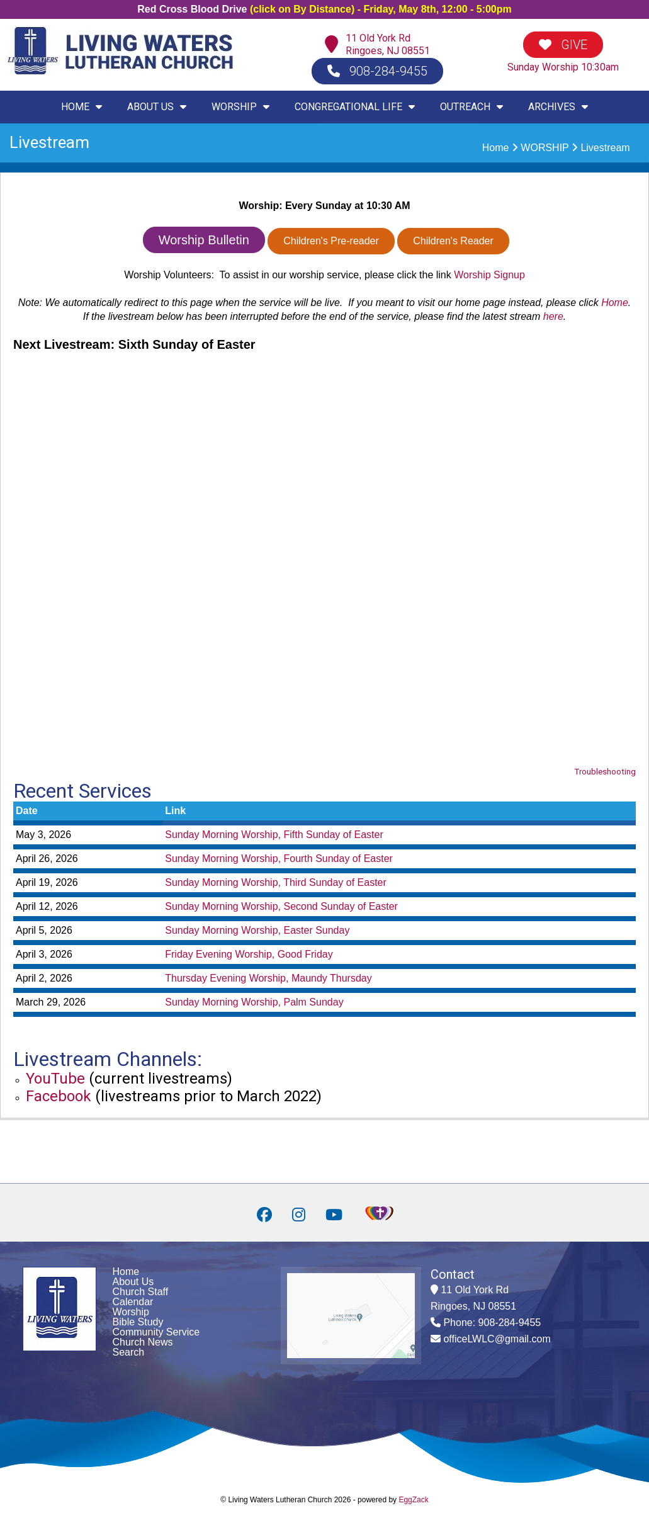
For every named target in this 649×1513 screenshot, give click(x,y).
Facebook (58, 1096)
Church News (143, 1342)
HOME (81, 107)
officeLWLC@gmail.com (496, 1339)
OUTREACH (471, 107)
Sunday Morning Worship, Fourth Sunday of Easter (279, 858)
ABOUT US (156, 107)
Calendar (133, 1301)
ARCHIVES (558, 107)
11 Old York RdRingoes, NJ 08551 (388, 44)
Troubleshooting (605, 771)
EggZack (413, 1499)
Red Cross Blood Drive (192, 9)
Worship (131, 1311)
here (553, 316)
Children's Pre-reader (331, 240)
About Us (133, 1281)
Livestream (604, 147)
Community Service (156, 1332)
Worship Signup (489, 274)
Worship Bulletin (204, 240)
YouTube (55, 1078)
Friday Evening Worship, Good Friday (248, 954)
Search (129, 1352)
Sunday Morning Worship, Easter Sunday (257, 930)
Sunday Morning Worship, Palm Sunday (254, 1002)
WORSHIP (240, 107)
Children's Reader (453, 240)
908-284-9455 (377, 71)
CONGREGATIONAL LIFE (355, 107)
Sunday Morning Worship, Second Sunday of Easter (281, 906)
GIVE (563, 44)
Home (495, 147)
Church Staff (141, 1291)
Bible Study (138, 1322)
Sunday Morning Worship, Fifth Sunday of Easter (274, 834)
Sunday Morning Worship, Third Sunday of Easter (276, 882)
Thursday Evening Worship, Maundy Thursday (268, 978)
